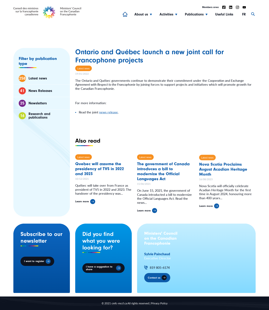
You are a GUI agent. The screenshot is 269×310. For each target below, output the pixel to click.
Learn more (82, 203)
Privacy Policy (159, 303)
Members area (210, 7)
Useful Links (224, 14)
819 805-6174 (160, 268)
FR (244, 14)
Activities (166, 14)
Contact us (154, 277)
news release (108, 112)
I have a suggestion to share (99, 268)
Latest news (83, 68)
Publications (194, 14)
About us (141, 14)
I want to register (34, 261)
